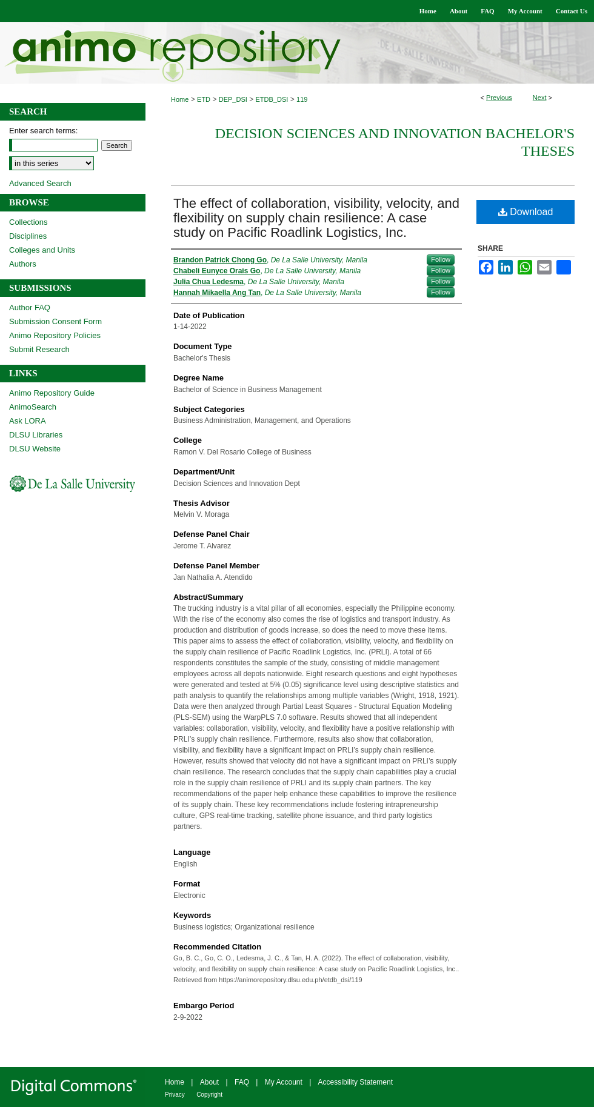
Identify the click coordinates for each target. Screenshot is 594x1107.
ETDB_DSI (272, 99)
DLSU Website (35, 448)
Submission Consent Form (55, 321)
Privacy (175, 1094)
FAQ (242, 1082)
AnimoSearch (32, 406)
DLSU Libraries (35, 434)
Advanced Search (40, 183)
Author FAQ (29, 307)
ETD (203, 99)
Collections (28, 222)
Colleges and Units (42, 249)
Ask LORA (27, 420)
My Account (283, 1082)
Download (525, 212)
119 (301, 99)
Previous (499, 97)
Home (180, 99)
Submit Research (39, 349)
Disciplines (28, 236)
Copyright (209, 1094)
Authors (22, 263)
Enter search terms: (43, 130)
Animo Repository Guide (52, 392)
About (209, 1082)
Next (540, 97)
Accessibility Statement (355, 1082)
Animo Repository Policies (55, 335)
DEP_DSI (233, 99)
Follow (440, 259)
